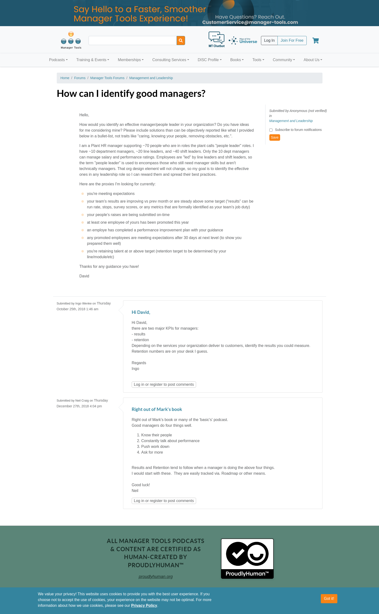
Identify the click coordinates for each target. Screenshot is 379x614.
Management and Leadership (151, 78)
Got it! (329, 598)
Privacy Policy (144, 605)
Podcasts (57, 60)
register (156, 384)
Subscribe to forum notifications (298, 130)
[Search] (181, 40)
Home (65, 78)
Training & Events (91, 60)
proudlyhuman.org (156, 576)
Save (275, 137)
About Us (311, 60)
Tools (256, 60)
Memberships (129, 60)
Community (282, 60)
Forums (79, 78)
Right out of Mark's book (157, 409)
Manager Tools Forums (107, 78)
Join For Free (292, 40)
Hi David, (141, 312)
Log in (139, 384)
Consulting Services (169, 60)
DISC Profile (208, 60)
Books (235, 60)
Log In (269, 40)
